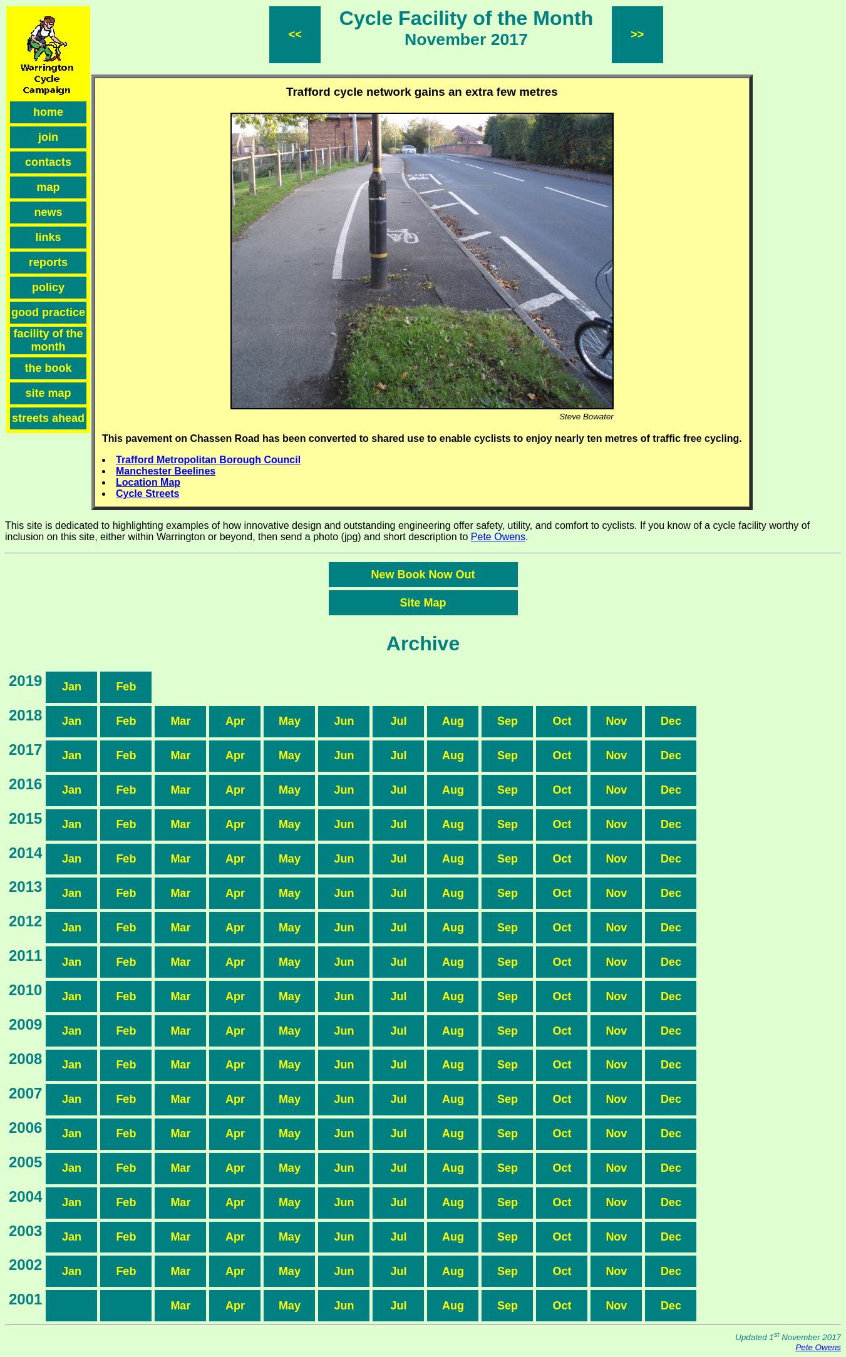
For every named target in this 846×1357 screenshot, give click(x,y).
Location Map (148, 482)
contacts (48, 162)
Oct (561, 721)
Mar (180, 721)
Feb (126, 686)
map (47, 187)
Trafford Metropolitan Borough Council (208, 459)
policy (48, 287)
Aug (453, 721)
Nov (616, 721)
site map (48, 393)
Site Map (423, 603)
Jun (344, 721)
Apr (235, 721)
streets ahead (48, 418)
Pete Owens (498, 536)
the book (48, 368)
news (48, 212)
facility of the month (48, 340)
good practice (48, 312)
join (48, 137)
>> (637, 34)
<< (295, 34)
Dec (671, 721)
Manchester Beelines (165, 471)
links (48, 237)
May (290, 721)
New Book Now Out (423, 574)
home (48, 112)
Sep (507, 721)
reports (48, 262)
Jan (71, 686)
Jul (398, 721)
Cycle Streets (147, 493)
